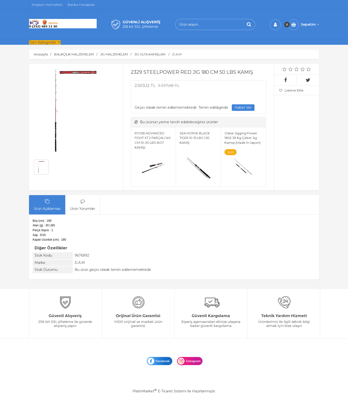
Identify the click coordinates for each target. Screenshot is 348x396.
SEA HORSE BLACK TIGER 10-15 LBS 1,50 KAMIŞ (195, 138)
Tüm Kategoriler (42, 42)
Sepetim (310, 24)
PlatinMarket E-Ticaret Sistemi (159, 391)
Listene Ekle (291, 90)
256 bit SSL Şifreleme (140, 26)
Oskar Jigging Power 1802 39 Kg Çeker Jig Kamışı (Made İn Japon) (243, 138)
